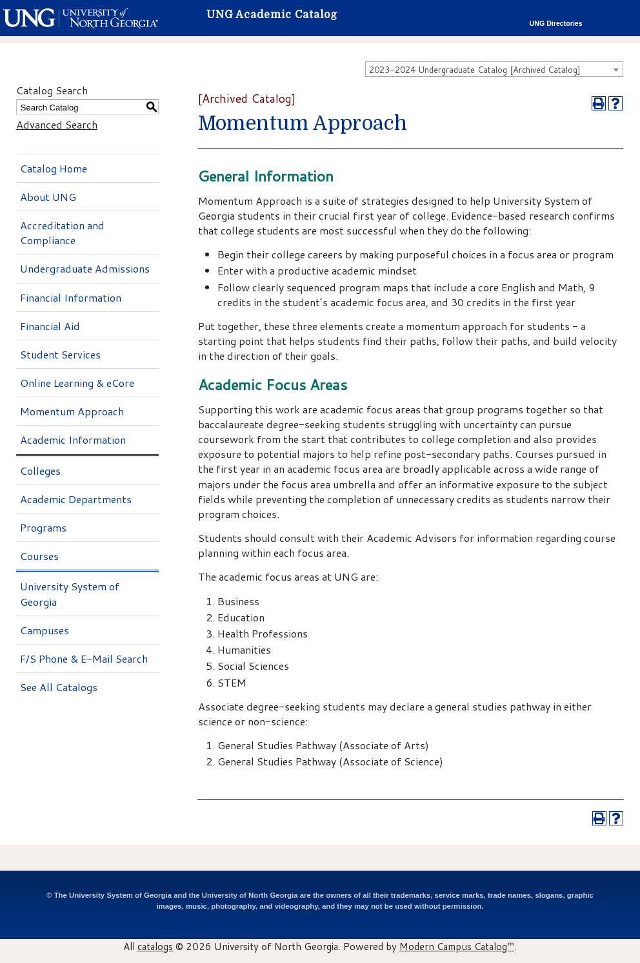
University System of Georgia (69, 593)
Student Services (60, 354)
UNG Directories (556, 23)
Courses (39, 555)
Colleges (40, 470)
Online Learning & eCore (77, 382)
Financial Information (70, 297)
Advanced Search (56, 124)
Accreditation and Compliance (62, 232)
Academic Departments (76, 499)
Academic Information (73, 439)
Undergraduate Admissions (85, 268)
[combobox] (494, 69)
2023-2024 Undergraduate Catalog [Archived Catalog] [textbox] (475, 70)
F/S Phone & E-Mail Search (84, 658)
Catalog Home (53, 168)
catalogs (155, 946)
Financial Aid (50, 325)
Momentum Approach (72, 411)
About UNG (48, 196)
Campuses (44, 630)
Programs (43, 527)
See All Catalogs (58, 686)
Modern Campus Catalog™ (456, 946)
